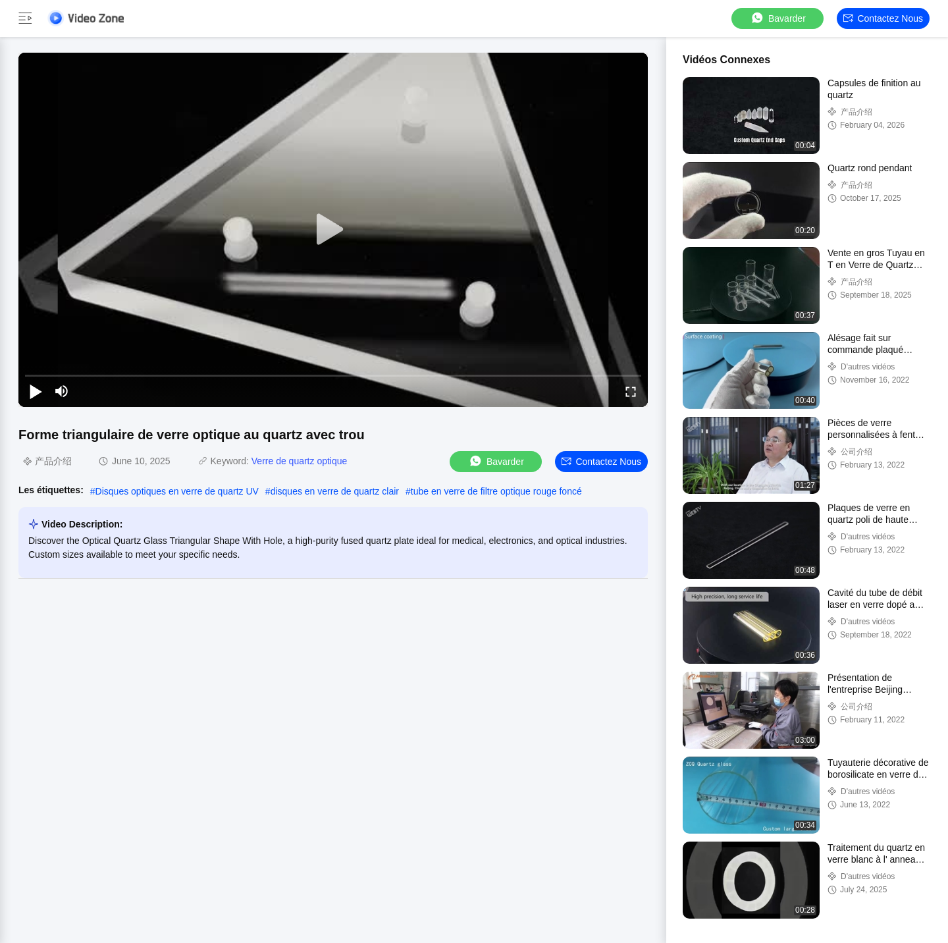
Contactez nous (883, 18)
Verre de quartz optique (299, 461)
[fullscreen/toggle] (631, 391)
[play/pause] (35, 391)
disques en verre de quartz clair (335, 491)
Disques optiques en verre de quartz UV (177, 491)
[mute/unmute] (62, 391)
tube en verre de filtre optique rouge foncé (496, 491)
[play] (333, 229)
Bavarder (778, 18)
